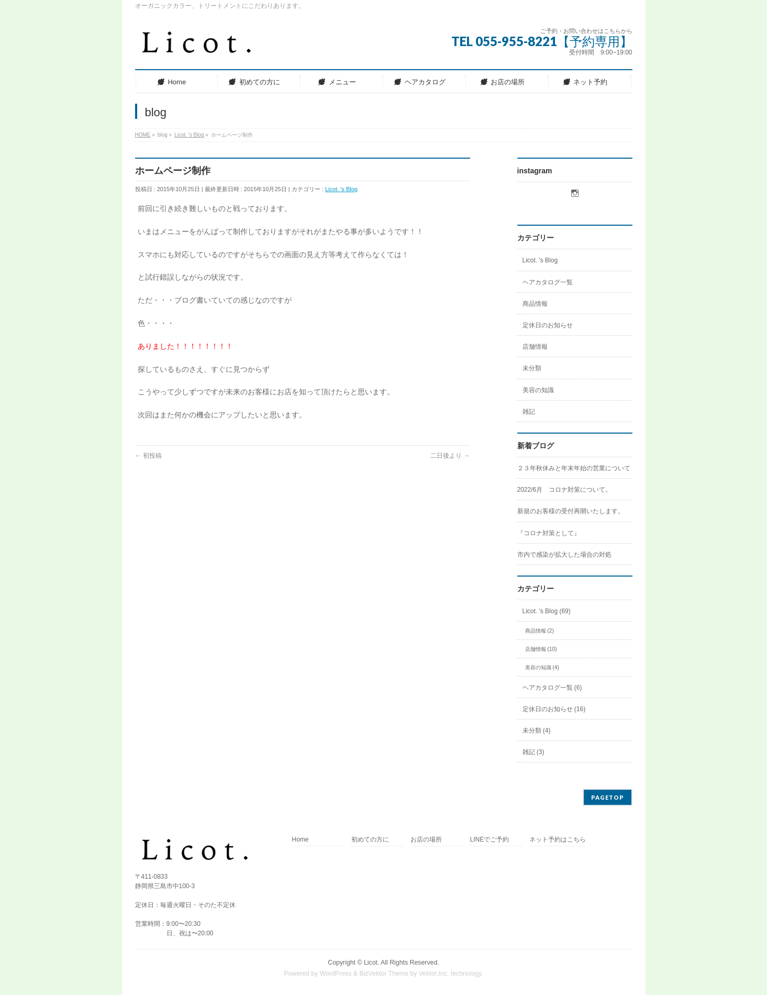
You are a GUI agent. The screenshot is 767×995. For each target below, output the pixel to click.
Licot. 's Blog (341, 189)
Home (300, 839)
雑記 (529, 411)
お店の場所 (426, 839)
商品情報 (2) (539, 631)
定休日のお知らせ (548, 325)
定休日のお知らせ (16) (554, 709)
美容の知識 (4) (542, 667)
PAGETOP (607, 797)
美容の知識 (538, 390)
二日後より (450, 455)
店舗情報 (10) (541, 649)
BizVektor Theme (383, 973)
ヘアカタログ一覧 (548, 282)
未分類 (532, 368)
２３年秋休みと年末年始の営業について (573, 468)
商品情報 (535, 303)
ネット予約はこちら (557, 839)
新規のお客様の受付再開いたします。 (570, 511)
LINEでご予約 (489, 839)
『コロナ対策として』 (548, 533)
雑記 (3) (533, 752)
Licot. (371, 962)
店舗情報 (535, 346)
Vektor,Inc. (434, 973)
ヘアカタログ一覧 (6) (552, 687)
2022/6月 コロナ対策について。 (564, 489)
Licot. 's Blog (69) (547, 611)
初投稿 (148, 455)
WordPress (336, 973)
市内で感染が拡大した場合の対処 (564, 554)
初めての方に (370, 839)
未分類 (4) (537, 730)
